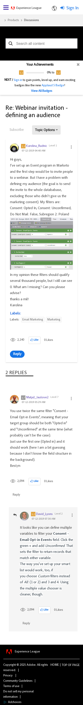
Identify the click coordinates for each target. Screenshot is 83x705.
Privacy (8, 675)
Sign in (18, 80)
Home (54, 665)
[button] (10, 43)
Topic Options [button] (45, 130)
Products (13, 20)
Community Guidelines (18, 681)
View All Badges (41, 91)
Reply (17, 354)
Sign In (72, 8)
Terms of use (11, 686)
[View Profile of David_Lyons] (44, 514)
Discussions (31, 20)
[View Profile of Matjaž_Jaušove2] (37, 397)
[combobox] (41, 43)
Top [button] (64, 665)
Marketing (53, 319)
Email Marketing (32, 319)
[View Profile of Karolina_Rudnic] (36, 146)
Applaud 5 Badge (53, 85)
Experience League (29, 8)
